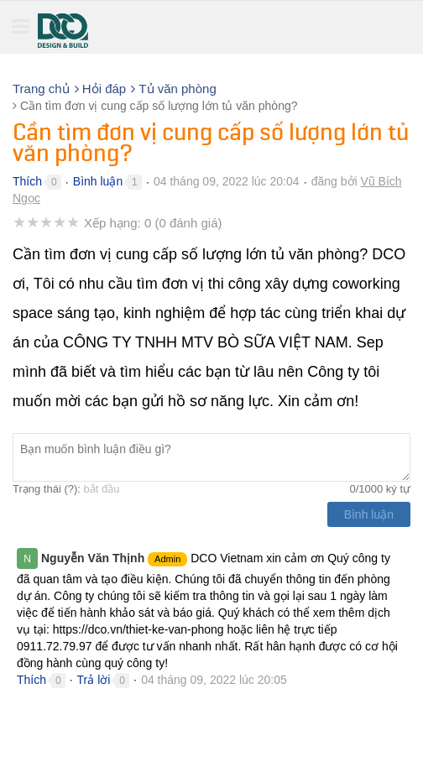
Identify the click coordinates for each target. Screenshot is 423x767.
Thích (27, 181)
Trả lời (94, 679)
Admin (167, 559)
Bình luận (98, 181)
